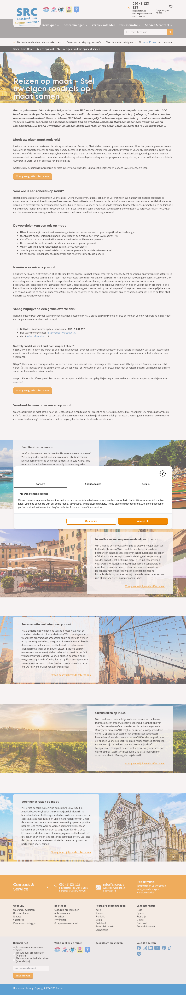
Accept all (143, 521)
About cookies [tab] (93, 484)
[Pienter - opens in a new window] (164, 473)
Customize (91, 521)
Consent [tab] (40, 484)
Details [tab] (146, 484)
